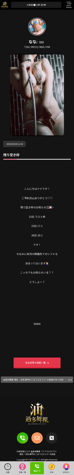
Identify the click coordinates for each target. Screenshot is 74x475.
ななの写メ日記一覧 (35, 362)
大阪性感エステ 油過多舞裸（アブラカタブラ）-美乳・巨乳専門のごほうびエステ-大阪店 (37, 452)
